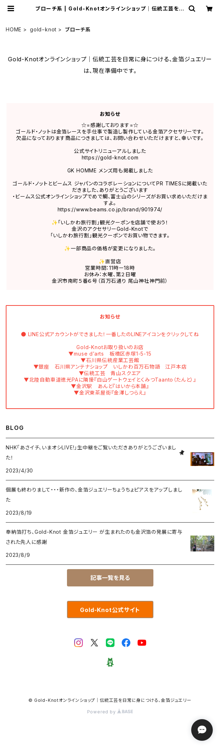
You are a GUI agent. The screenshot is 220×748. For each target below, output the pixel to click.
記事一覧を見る (110, 577)
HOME (14, 29)
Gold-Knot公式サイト (110, 609)
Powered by (110, 711)
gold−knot (43, 29)
